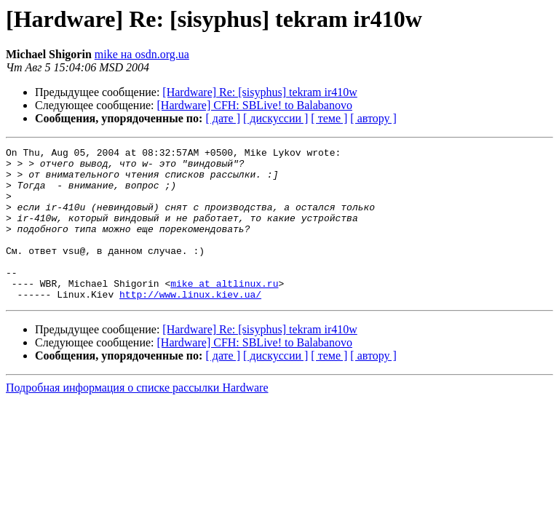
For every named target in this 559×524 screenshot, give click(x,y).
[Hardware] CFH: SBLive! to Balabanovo (254, 105)
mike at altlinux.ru (224, 311)
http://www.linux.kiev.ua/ (190, 324)
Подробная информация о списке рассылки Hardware (137, 418)
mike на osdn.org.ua (142, 54)
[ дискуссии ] (275, 118)
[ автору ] (373, 118)
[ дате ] (222, 118)
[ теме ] (329, 118)
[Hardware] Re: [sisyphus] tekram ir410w (259, 92)
